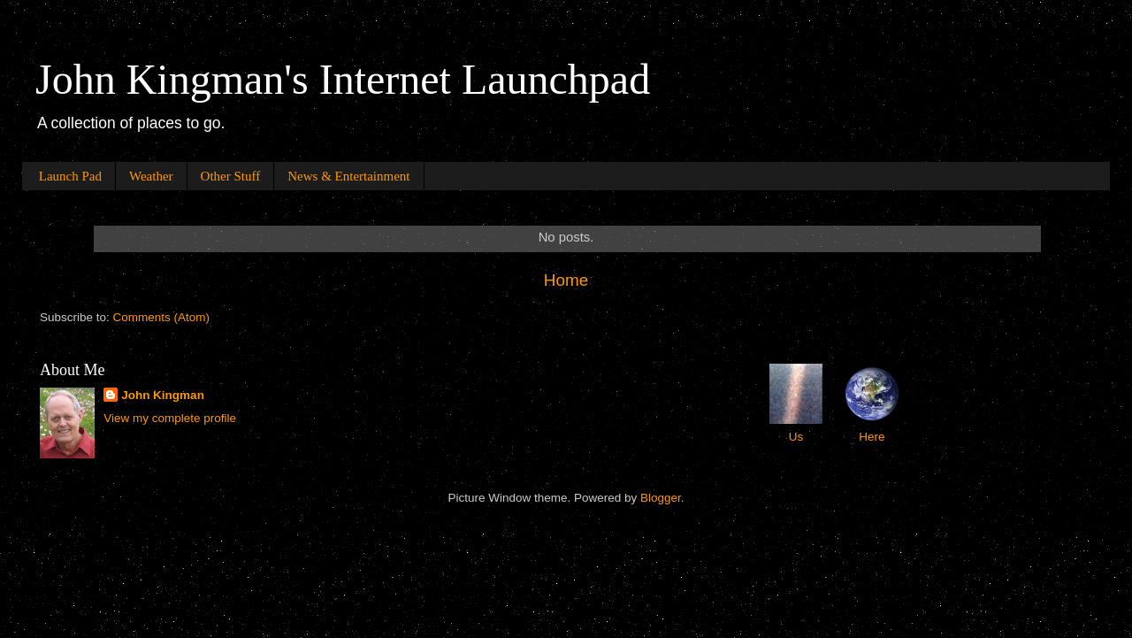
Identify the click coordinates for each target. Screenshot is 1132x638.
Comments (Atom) (161, 317)
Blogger (660, 497)
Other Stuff (231, 176)
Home (566, 280)
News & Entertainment (348, 176)
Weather (151, 176)
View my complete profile (169, 418)
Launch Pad (70, 176)
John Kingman (162, 395)
